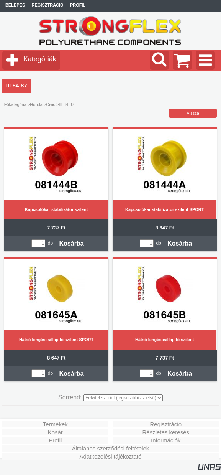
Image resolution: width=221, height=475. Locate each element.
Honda (36, 104)
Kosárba (71, 243)
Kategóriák (39, 59)
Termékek (55, 424)
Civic (50, 104)
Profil (55, 440)
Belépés (15, 5)
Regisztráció (166, 424)
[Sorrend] (123, 397)
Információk (166, 440)
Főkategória (15, 104)
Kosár (55, 432)
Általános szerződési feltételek (110, 448)
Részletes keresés (165, 432)
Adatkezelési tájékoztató (111, 456)
